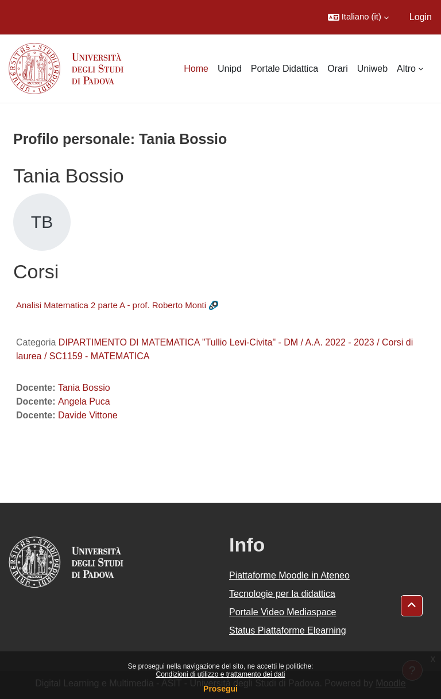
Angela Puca (84, 401)
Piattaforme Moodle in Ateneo (289, 575)
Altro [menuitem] (406, 68)
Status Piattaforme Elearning (287, 630)
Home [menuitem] (196, 68)
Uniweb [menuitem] (372, 68)
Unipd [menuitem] (230, 68)
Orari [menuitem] (337, 68)
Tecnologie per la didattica (282, 594)
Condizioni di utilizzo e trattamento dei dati (220, 674)
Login (420, 17)
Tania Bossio (84, 388)
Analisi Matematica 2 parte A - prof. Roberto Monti (111, 305)
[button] (358, 17)
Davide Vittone (88, 415)
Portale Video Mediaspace (282, 612)
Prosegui (220, 688)
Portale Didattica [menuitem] (284, 68)
